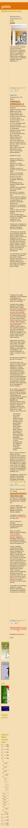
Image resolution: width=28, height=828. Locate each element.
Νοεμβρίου (6, 766)
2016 (4, 746)
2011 (4, 814)
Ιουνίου (6, 795)
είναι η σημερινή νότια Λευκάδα (17, 311)
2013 (4, 755)
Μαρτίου (6, 803)
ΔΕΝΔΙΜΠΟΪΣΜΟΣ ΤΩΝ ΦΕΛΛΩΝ (18, 494)
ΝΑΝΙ (12, 23)
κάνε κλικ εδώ (22, 389)
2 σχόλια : (15, 89)
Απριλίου (6, 801)
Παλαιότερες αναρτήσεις (20, 629)
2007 (4, 824)
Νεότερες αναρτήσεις (16, 627)
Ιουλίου (6, 793)
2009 (4, 820)
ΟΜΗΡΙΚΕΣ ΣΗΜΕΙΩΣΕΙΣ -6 (17, 102)
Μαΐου (6, 798)
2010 (4, 817)
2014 (4, 752)
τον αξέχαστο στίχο (20, 516)
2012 (4, 758)
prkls (6, 6)
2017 (4, 744)
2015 (4, 749)
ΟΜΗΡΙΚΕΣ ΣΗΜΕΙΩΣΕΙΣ (20, 485)
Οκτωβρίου (6, 770)
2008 (4, 823)
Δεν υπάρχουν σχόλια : (18, 481)
